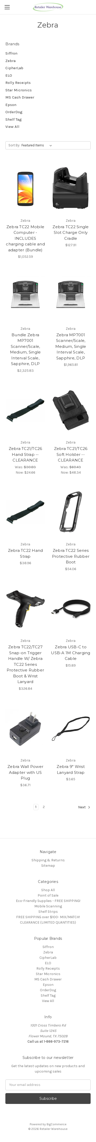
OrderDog (14, 112)
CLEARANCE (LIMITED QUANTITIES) (48, 922)
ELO (8, 75)
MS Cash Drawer (19, 97)
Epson (10, 104)
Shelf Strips (48, 911)
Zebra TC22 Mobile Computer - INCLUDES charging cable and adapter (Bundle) (25, 238)
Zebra (10, 60)
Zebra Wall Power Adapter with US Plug (25, 772)
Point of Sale (48, 895)
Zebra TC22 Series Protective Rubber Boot (70, 556)
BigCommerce (57, 1124)
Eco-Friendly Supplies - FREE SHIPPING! (48, 901)
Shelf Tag (13, 119)
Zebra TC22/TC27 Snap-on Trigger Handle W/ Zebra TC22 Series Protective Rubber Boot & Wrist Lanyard (25, 664)
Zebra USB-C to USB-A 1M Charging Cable (70, 652)
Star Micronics (18, 90)
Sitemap (48, 865)
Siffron (11, 53)
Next (84, 807)
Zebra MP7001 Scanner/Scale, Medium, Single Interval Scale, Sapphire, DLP (70, 346)
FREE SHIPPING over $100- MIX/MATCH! (48, 917)
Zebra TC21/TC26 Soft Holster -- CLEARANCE (71, 454)
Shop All (48, 890)
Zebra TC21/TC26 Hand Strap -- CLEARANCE (25, 454)
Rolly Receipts (18, 82)
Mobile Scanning (48, 906)
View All (12, 126)
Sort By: (14, 145)
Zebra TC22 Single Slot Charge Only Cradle (70, 232)
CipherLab (14, 68)
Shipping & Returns (48, 860)
